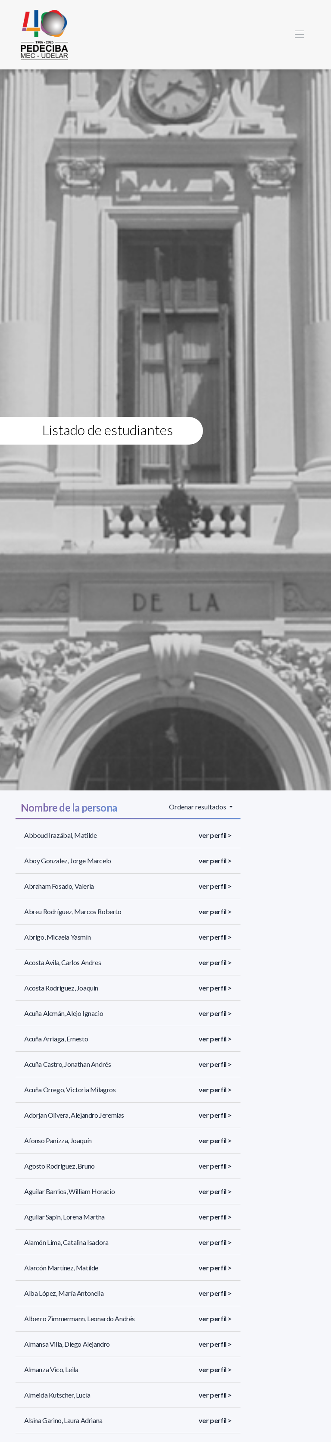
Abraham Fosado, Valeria (59, 886)
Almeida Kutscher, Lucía (57, 1395)
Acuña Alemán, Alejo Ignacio (63, 1013)
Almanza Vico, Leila (51, 1369)
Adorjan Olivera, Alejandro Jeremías (74, 1115)
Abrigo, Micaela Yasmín (57, 937)
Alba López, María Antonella (63, 1293)
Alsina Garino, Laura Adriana (63, 1420)
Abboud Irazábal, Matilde (60, 835)
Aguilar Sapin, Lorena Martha (64, 1217)
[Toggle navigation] (299, 34)
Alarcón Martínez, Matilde (61, 1267)
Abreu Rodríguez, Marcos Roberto (73, 911)
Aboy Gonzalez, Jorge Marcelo (67, 860)
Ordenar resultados (198, 807)
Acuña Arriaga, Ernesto (56, 1038)
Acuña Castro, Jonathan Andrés (67, 1064)
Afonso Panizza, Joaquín (58, 1140)
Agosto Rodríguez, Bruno (59, 1166)
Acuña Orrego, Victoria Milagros (70, 1089)
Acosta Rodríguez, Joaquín (61, 988)
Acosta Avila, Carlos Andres (62, 962)
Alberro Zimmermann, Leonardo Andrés (79, 1318)
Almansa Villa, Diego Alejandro (67, 1344)
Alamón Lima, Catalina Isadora (66, 1242)
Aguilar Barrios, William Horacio (69, 1191)
